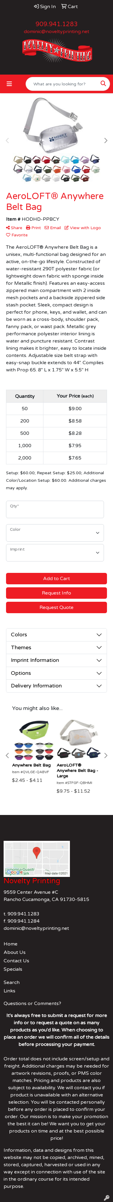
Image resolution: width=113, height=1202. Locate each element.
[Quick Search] (61, 84)
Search (12, 982)
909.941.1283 (57, 24)
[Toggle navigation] (9, 84)
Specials (13, 969)
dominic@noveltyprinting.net (56, 32)
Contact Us (16, 961)
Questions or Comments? (32, 1004)
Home (10, 944)
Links (9, 991)
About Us (15, 952)
